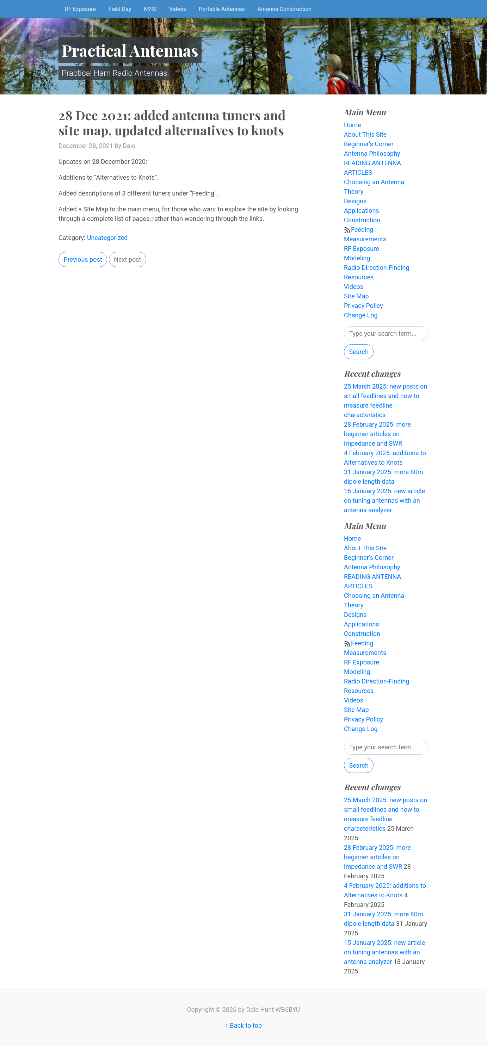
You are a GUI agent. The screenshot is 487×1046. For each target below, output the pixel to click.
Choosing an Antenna (374, 182)
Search (359, 351)
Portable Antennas (222, 9)
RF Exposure (80, 9)
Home (352, 125)
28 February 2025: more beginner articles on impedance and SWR (377, 434)
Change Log (361, 315)
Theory (353, 191)
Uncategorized (107, 237)
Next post (127, 259)
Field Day (120, 9)
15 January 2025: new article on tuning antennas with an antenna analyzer (384, 500)
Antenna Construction (285, 9)
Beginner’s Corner (369, 144)
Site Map (356, 296)
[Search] (386, 333)
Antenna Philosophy (372, 153)
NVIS (150, 9)
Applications (361, 210)
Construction (362, 220)
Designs (355, 201)
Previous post (83, 259)
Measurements (365, 239)
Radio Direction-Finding (376, 267)
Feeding (362, 229)
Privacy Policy (363, 305)
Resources (359, 277)
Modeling (357, 258)
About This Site (365, 134)
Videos (177, 9)
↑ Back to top (243, 1025)
